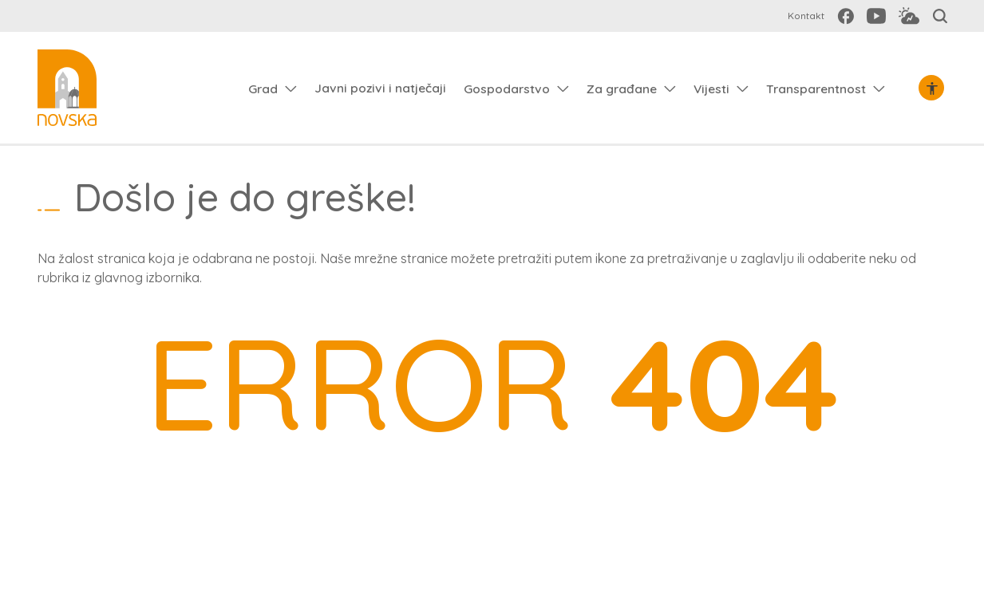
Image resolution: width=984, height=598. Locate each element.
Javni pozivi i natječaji (380, 88)
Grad (263, 88)
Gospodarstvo (507, 88)
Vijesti (711, 88)
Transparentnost (816, 88)
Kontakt (806, 16)
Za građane (622, 88)
